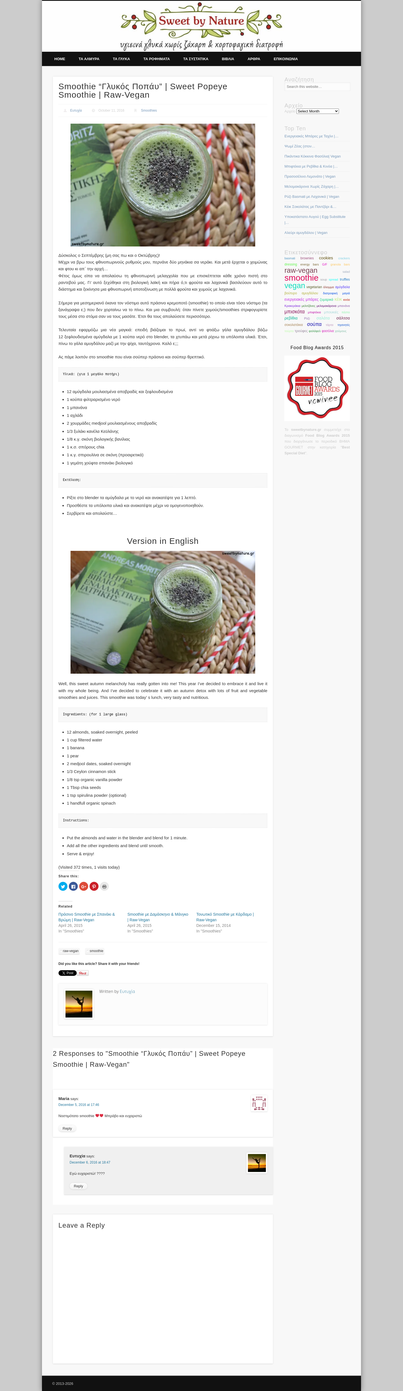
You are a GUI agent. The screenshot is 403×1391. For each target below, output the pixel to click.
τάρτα (329, 324)
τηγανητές (344, 324)
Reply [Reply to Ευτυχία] (78, 1186)
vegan (294, 285)
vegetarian (314, 287)
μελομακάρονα (326, 305)
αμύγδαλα (342, 287)
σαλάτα (323, 318)
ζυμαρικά (326, 300)
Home (59, 59)
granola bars (340, 264)
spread (333, 279)
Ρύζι (307, 318)
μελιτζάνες (308, 305)
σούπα (314, 324)
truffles (345, 279)
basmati (289, 258)
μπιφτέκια (314, 312)
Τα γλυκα (121, 59)
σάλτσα (343, 318)
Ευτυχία (76, 110)
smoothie (96, 951)
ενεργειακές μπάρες (301, 299)
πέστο (346, 312)
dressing (290, 264)
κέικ (338, 299)
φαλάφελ (314, 331)
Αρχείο (289, 111)
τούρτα (289, 331)
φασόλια (328, 331)
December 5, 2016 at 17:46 (78, 1105)
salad (346, 271)
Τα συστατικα (195, 59)
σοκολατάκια (293, 325)
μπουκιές (331, 312)
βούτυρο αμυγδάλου (301, 293)
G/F (324, 264)
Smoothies (149, 110)
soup (323, 279)
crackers (344, 258)
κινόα (346, 299)
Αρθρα (254, 59)
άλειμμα (328, 287)
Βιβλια (228, 59)
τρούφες (301, 331)
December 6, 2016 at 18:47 (90, 1162)
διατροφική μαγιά (336, 293)
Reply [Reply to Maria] (67, 1128)
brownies (307, 258)
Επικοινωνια (286, 59)
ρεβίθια (290, 318)
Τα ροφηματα (156, 59)
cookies (326, 258)
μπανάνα (344, 305)
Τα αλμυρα (89, 59)
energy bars (309, 264)
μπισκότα (294, 311)
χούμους (340, 331)
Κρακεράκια (292, 305)
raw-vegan (71, 951)
